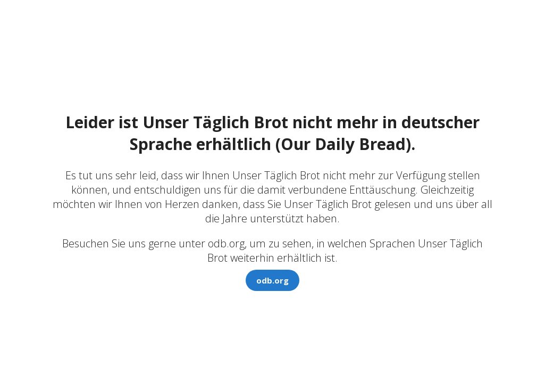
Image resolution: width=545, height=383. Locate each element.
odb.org (272, 280)
